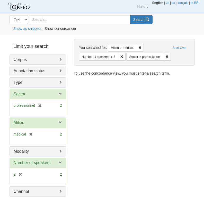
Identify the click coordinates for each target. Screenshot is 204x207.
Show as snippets (27, 28)
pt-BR (194, 3)
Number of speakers (32, 162)
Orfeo (25, 6)
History (142, 6)
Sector (19, 94)
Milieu (19, 122)
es (173, 3)
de (167, 3)
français (183, 3)
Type (18, 82)
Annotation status (30, 71)
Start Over (180, 48)
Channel (21, 191)
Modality (21, 151)
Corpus (20, 59)
